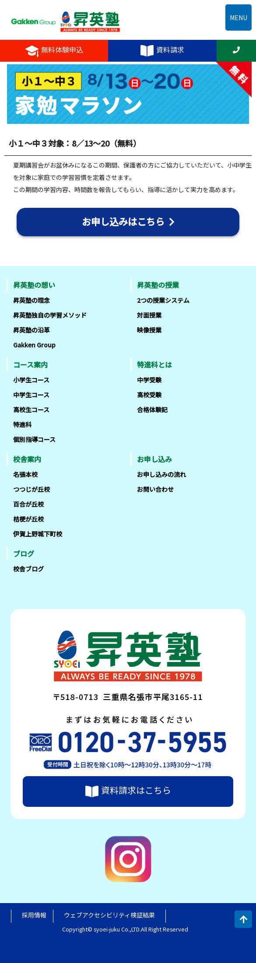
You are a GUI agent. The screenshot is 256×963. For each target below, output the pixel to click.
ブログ (23, 553)
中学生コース (31, 395)
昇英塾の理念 (31, 300)
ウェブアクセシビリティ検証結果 (109, 915)
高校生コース (31, 409)
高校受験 (149, 395)
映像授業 (149, 330)
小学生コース (31, 380)
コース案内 (30, 364)
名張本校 (25, 474)
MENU (238, 17)
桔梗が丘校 (28, 519)
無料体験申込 (54, 50)
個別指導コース (34, 439)
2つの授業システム (163, 300)
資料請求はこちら (128, 791)
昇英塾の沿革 (31, 330)
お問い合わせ (155, 489)
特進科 (22, 424)
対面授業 (149, 315)
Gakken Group (34, 345)
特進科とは (154, 364)
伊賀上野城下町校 (37, 534)
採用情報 (34, 915)
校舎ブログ (28, 569)
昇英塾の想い (34, 284)
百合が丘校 (28, 504)
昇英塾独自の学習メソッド (50, 315)
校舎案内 (27, 458)
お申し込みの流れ (161, 474)
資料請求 (162, 50)
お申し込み (154, 458)
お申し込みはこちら (128, 221)
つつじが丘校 (31, 489)
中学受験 (149, 380)
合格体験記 (152, 409)
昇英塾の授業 (158, 284)
